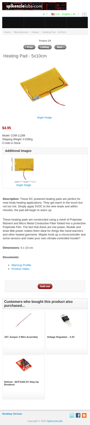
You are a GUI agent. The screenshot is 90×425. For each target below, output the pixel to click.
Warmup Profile (21, 265)
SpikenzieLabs (55, 421)
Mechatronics (21, 32)
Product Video (20, 268)
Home (7, 32)
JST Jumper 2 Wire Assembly (21, 337)
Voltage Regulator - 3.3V (61, 337)
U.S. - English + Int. (63, 14)
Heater (35, 32)
